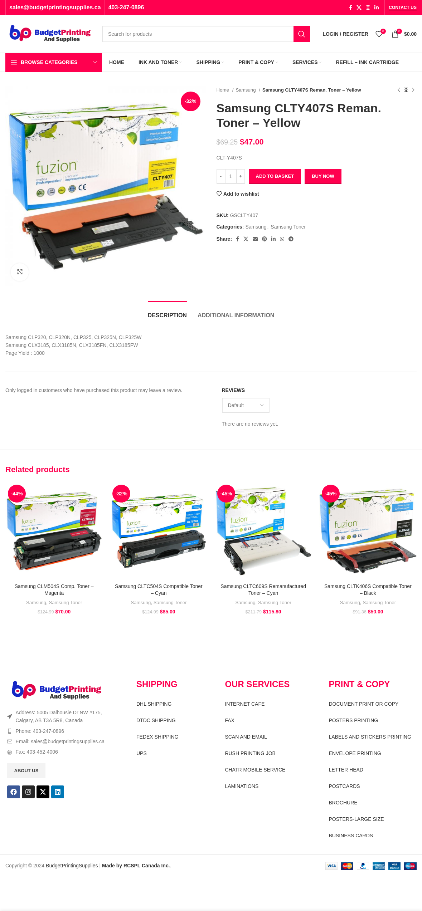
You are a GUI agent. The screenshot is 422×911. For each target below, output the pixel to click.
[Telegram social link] (291, 239)
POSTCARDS (344, 786)
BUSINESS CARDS (351, 835)
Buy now (323, 176)
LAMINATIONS (241, 786)
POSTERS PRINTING (353, 720)
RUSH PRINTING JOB (250, 753)
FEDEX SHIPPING (157, 737)
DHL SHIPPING (153, 704)
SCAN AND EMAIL (246, 737)
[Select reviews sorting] (246, 405)
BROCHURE (343, 802)
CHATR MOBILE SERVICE (255, 770)
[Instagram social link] (368, 7)
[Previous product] (398, 90)
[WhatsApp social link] (282, 239)
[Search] (206, 34)
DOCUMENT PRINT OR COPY (363, 704)
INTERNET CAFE (245, 704)
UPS (141, 753)
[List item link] (59, 731)
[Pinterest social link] (264, 239)
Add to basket (275, 176)
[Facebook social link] (350, 7)
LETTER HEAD (346, 770)
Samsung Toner (288, 227)
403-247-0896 (126, 7)
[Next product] (413, 90)
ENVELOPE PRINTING (355, 753)
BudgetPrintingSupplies (72, 865)
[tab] (167, 312)
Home (224, 90)
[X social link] (359, 7)
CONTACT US (403, 7)
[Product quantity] (230, 176)
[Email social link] (255, 239)
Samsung (246, 90)
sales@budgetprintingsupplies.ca (55, 7)
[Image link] (56, 690)
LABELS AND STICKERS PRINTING (370, 737)
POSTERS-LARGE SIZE (356, 819)
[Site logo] (50, 33)
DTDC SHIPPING (156, 720)
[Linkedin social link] (376, 7)
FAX (229, 720)
